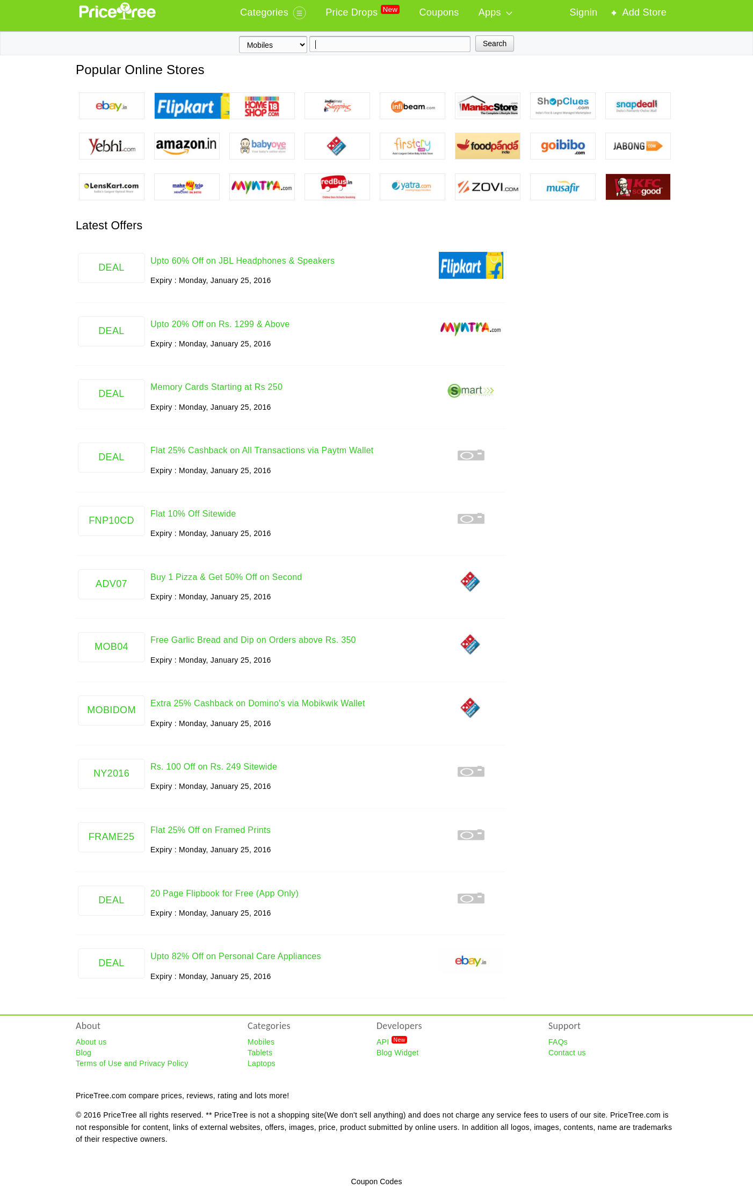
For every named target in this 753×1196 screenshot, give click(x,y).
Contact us (567, 1052)
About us (91, 1042)
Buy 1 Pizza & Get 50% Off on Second (226, 577)
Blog (83, 1052)
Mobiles (261, 1042)
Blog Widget (397, 1052)
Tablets (260, 1052)
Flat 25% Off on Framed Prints (210, 830)
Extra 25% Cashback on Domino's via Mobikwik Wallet (257, 703)
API (391, 1041)
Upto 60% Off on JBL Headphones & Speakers (242, 260)
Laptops (262, 1063)
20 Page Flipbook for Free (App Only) (224, 893)
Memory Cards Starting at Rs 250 (216, 387)
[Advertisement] (596, 378)
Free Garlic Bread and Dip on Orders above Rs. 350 (253, 639)
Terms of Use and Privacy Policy (132, 1063)
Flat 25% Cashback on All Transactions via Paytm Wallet (262, 450)
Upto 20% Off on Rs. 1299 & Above (220, 324)
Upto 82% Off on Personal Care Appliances (235, 956)
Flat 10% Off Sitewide (193, 513)
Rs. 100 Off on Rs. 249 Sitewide (213, 766)
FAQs (558, 1042)
